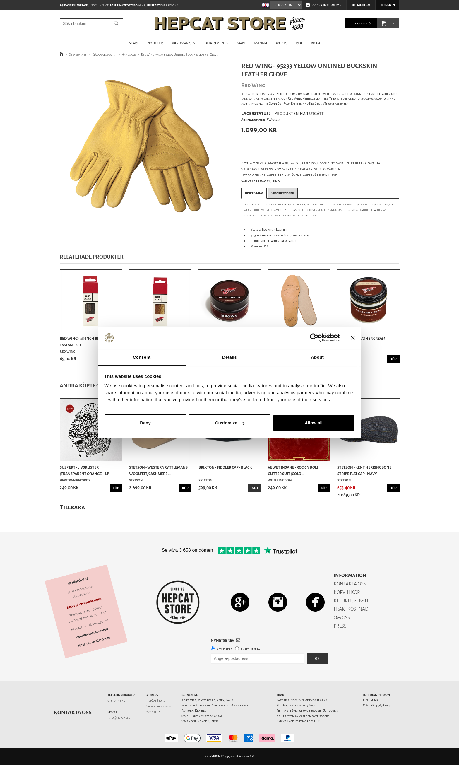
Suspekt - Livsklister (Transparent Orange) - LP (84, 470)
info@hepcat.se (118, 718)
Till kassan (359, 23)
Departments (78, 55)
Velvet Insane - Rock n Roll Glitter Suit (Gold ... (293, 470)
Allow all (314, 422)
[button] (383, 23)
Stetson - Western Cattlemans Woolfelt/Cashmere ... (158, 470)
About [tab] (317, 357)
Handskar (129, 55)
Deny (145, 422)
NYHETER (155, 42)
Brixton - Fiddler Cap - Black (225, 467)
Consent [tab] (142, 357)
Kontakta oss (73, 712)
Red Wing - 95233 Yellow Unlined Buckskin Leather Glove (179, 55)
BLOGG (316, 42)
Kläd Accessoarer (104, 55)
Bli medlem (361, 5)
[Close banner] (353, 338)
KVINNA (260, 42)
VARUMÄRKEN (184, 42)
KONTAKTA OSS (350, 584)
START (133, 42)
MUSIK (281, 42)
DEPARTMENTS (216, 42)
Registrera (224, 649)
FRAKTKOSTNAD (351, 609)
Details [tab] (229, 357)
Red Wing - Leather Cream (361, 338)
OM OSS (342, 617)
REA (299, 42)
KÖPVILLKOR (347, 592)
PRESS (340, 626)
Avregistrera (250, 649)
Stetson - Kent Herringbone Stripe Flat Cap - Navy (364, 470)
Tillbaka (72, 507)
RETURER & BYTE (351, 601)
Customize (229, 422)
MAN (241, 42)
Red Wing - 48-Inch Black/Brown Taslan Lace (90, 341)
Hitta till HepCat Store (94, 641)
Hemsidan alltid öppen (92, 633)
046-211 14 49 (116, 701)
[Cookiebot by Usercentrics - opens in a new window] (314, 338)
